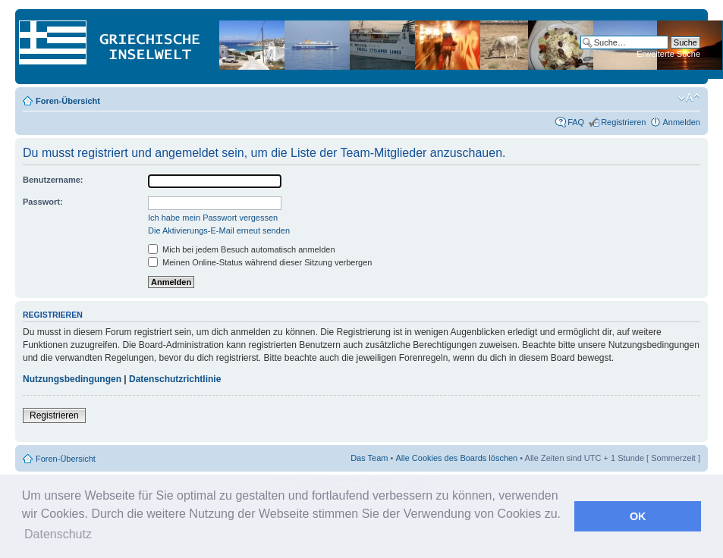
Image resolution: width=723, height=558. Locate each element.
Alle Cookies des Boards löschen (456, 457)
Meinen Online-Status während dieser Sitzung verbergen (260, 262)
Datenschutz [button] (58, 534)
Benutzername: (53, 179)
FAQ (575, 122)
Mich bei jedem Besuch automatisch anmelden (241, 249)
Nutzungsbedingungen (72, 379)
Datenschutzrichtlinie (175, 379)
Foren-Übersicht (68, 100)
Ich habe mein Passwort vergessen (213, 217)
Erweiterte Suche (668, 53)
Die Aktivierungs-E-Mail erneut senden (219, 230)
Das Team (369, 457)
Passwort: (43, 201)
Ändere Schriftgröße (689, 98)
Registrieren (623, 122)
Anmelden (681, 122)
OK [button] (638, 516)
